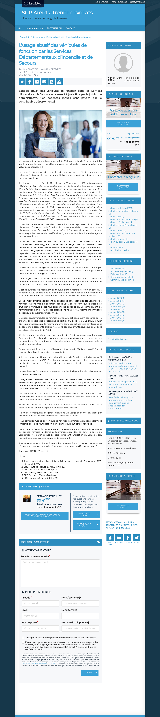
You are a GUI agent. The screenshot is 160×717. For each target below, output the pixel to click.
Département (69, 610)
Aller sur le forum (89, 514)
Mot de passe (29, 622)
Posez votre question (123, 123)
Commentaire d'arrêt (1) (122, 280)
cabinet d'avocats (118, 339)
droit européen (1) (119, 239)
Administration (102, 2)
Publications (33, 28)
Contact (70, 28)
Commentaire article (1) (122, 277)
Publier (91, 673)
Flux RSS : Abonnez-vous (124, 420)
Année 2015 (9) (117, 309)
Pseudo (26, 597)
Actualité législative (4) (121, 271)
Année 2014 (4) (117, 312)
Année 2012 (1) (117, 318)
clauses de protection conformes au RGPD (38, 664)
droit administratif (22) (121, 208)
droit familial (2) (118, 230)
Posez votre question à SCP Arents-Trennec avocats (47, 516)
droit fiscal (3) (117, 216)
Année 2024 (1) (117, 298)
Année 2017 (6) (117, 304)
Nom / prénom (71, 597)
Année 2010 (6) (117, 320)
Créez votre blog (137, 2)
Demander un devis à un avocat (88, 525)
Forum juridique (119, 2)
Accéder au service (123, 506)
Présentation (54, 28)
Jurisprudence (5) (118, 268)
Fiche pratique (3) (119, 274)
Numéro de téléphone (75, 622)
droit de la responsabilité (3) (124, 219)
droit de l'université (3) (121, 222)
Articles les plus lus (119, 250)
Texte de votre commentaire (35, 556)
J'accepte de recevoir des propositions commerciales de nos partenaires (60, 638)
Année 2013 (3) (117, 315)
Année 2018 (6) (117, 301)
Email (25, 610)
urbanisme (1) (117, 247)
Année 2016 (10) (117, 306)
